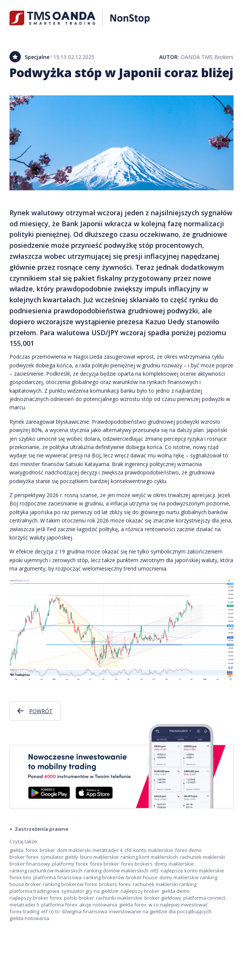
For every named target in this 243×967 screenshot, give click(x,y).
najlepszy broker (140, 891)
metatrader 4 (107, 850)
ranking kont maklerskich (149, 857)
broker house (142, 877)
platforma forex (59, 904)
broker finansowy (29, 863)
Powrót (41, 711)
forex (31, 850)
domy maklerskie (174, 863)
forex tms (20, 877)
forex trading (24, 911)
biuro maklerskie (99, 857)
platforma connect (204, 897)
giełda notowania (29, 918)
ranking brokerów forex (70, 884)
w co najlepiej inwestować (178, 904)
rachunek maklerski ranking (165, 884)
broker (47, 850)
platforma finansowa (57, 877)
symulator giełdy (59, 857)
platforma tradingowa (34, 891)
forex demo (188, 850)
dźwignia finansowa (84, 911)
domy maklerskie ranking (188, 877)
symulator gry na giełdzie (90, 891)
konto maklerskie (153, 850)
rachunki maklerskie (119, 897)
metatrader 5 (24, 904)
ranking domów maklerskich (116, 870)
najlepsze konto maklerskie (192, 870)
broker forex (24, 857)
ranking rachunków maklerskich (45, 870)
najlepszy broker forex (35, 897)
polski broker (79, 897)
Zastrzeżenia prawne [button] (41, 829)
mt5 (154, 870)
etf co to (50, 911)
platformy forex (70, 863)
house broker (25, 884)
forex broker (104, 863)
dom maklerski (74, 850)
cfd (128, 850)
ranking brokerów (104, 877)
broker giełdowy (162, 897)
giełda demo (175, 891)
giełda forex (133, 904)
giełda (16, 850)
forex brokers (137, 863)
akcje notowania (98, 904)
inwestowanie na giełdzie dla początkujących (160, 911)
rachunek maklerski (202, 857)
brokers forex (115, 884)
